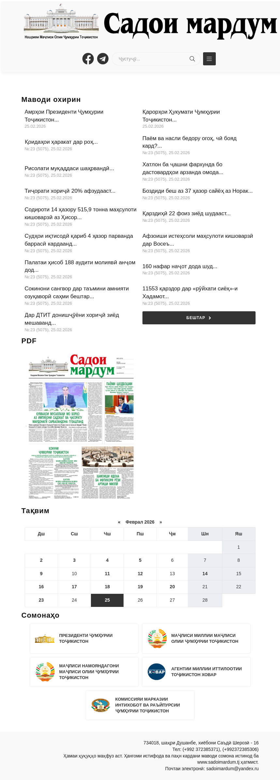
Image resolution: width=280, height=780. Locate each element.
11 (107, 573)
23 (41, 600)
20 (172, 586)
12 (140, 573)
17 (74, 586)
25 (107, 600)
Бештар (199, 318)
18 (107, 586)
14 (205, 573)
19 (140, 586)
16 (41, 586)
